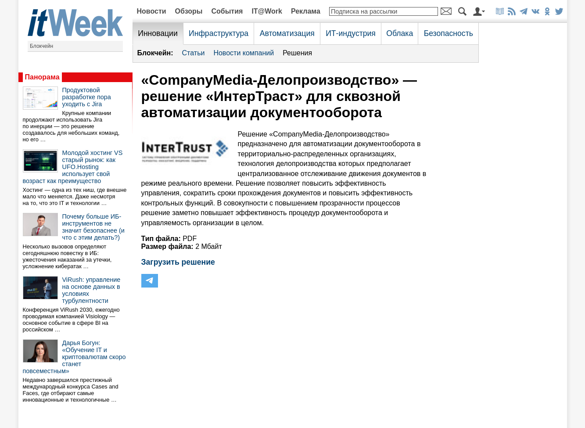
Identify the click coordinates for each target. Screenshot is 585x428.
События (227, 11)
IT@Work (266, 11)
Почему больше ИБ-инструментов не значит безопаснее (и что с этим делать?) (93, 227)
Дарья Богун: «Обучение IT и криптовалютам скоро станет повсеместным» (74, 356)
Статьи (193, 53)
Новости (151, 11)
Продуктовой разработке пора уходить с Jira (86, 97)
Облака (399, 33)
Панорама (42, 77)
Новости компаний (243, 53)
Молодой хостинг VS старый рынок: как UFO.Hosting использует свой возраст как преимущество (73, 166)
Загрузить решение (178, 262)
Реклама (305, 11)
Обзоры (189, 11)
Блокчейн (41, 46)
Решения (297, 53)
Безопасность (448, 33)
